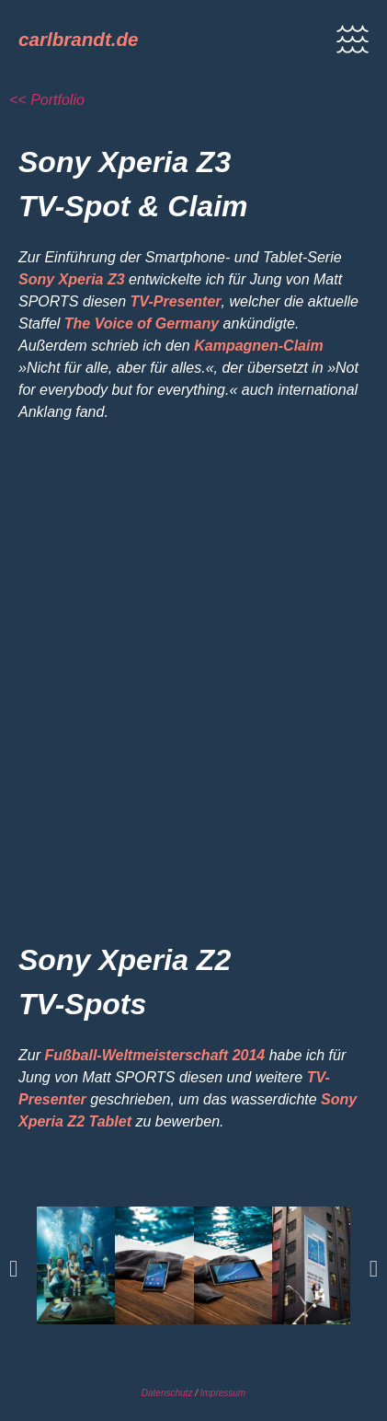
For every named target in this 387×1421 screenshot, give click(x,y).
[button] (13, 1268)
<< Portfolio (47, 100)
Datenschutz (167, 1393)
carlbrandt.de (78, 39)
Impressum (222, 1393)
